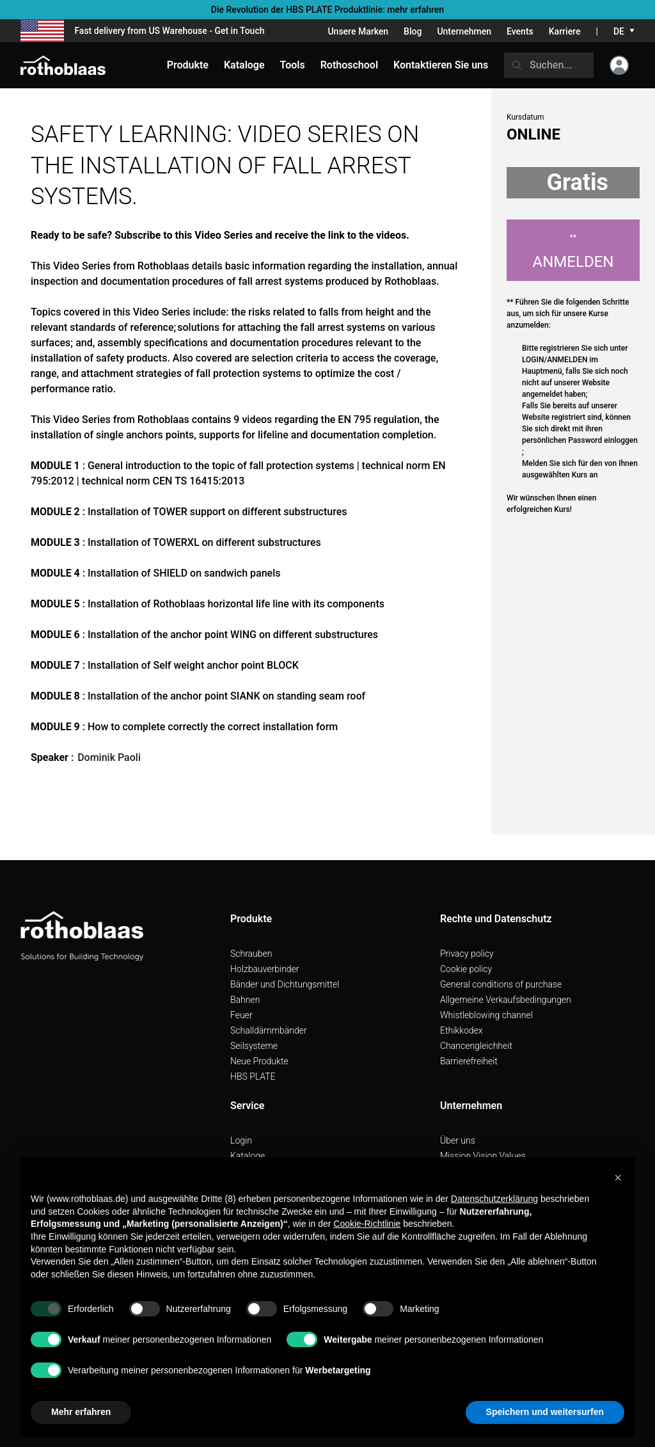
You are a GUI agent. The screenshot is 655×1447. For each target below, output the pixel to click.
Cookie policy (466, 969)
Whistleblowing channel (486, 1015)
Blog (413, 31)
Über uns (457, 1140)
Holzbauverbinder (264, 969)
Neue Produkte (259, 1061)
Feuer (241, 1015)
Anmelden (573, 251)
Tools (292, 65)
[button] (618, 1177)
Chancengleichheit (476, 1046)
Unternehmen (464, 31)
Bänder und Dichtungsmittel (284, 984)
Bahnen (245, 1000)
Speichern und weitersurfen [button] (545, 1412)
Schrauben (251, 953)
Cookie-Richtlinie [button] (366, 1224)
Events (520, 31)
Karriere (565, 31)
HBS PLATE (253, 1076)
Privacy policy (467, 953)
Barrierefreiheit (469, 1061)
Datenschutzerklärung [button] (494, 1199)
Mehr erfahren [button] (81, 1412)
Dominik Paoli (109, 757)
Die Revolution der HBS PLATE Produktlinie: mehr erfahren (327, 9)
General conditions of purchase (501, 984)
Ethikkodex (461, 1030)
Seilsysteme (254, 1046)
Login (241, 1140)
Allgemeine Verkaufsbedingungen (505, 1000)
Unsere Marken (358, 31)
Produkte (188, 65)
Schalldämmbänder (268, 1030)
